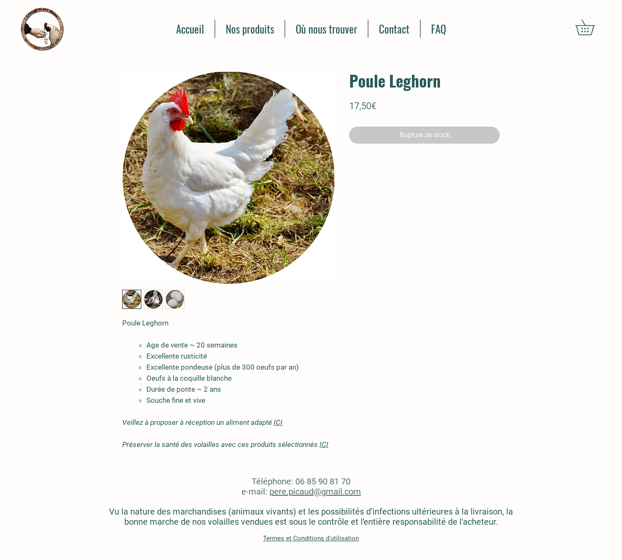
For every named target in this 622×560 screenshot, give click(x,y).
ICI (278, 422)
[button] (592, 27)
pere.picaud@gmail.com (315, 491)
